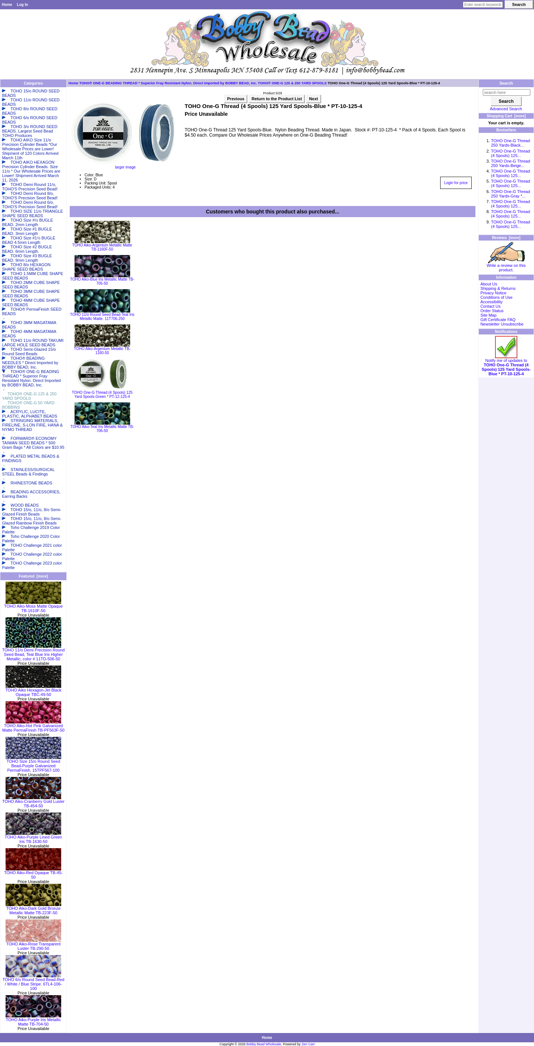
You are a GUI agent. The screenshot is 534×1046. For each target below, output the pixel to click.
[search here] (506, 92)
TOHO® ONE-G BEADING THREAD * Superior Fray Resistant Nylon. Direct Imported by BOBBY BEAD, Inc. (168, 83)
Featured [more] (33, 576)
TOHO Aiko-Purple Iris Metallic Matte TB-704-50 (33, 1020)
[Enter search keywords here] (483, 4)
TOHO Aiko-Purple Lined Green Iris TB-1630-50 (33, 837)
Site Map (488, 315)
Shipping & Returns (497, 288)
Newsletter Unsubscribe (501, 324)
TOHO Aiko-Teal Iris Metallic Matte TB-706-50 (102, 429)
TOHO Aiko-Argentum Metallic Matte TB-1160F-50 (102, 247)
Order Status (491, 310)
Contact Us (490, 306)
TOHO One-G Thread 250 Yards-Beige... (510, 163)
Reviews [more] (506, 238)
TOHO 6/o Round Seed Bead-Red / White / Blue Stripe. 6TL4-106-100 (34, 982)
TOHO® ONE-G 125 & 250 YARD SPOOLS (292, 83)
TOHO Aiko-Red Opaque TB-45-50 (33, 873)
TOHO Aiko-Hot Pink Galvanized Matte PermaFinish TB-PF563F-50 (33, 726)
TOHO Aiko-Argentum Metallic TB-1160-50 (102, 351)
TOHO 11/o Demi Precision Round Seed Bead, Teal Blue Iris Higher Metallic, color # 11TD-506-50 (33, 652)
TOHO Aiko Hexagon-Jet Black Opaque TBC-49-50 (34, 690)
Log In (22, 5)
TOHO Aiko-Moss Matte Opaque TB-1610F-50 (33, 606)
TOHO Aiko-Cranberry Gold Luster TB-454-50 (33, 801)
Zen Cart (307, 1044)
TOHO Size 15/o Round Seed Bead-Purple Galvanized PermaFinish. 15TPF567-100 (33, 763)
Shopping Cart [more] (506, 116)
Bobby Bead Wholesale (264, 1044)
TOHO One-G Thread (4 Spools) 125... (510, 153)
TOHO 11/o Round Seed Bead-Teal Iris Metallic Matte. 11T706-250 (102, 317)
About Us (488, 284)
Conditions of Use (496, 297)
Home (7, 5)
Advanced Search (506, 109)
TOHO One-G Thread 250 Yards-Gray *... (510, 193)
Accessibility (491, 302)
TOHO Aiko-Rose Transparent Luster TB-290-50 (33, 944)
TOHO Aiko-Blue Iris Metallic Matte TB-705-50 (102, 281)
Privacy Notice (493, 293)
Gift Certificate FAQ (497, 319)
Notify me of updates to (506, 365)
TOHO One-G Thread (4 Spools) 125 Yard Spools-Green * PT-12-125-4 (102, 394)
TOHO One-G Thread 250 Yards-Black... (510, 142)
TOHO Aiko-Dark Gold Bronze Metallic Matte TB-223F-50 (33, 908)
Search (506, 83)
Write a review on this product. (506, 265)
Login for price (456, 183)
